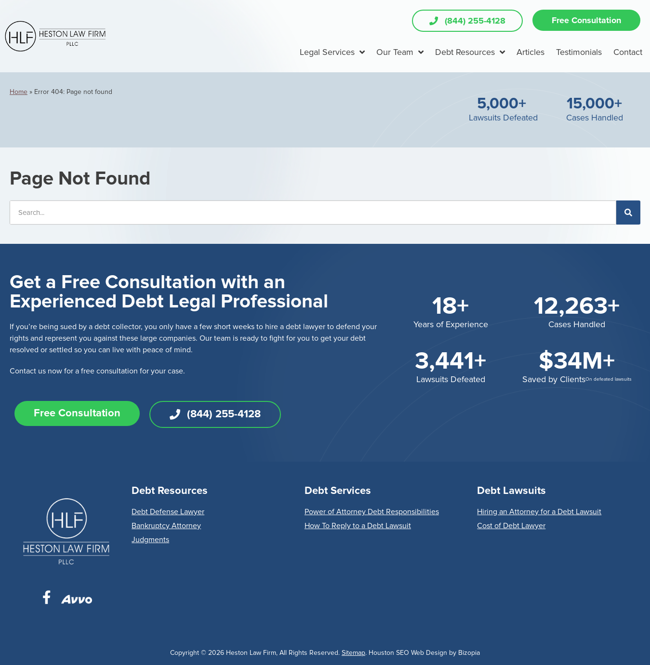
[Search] (628, 212)
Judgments (150, 540)
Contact (627, 52)
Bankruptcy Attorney (166, 526)
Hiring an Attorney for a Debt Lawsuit (539, 512)
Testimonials (579, 52)
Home (18, 92)
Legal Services (332, 52)
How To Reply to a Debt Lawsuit (358, 526)
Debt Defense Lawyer (168, 512)
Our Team (400, 52)
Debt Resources (470, 52)
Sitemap (353, 653)
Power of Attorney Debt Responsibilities (372, 512)
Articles (530, 52)
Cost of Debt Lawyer (511, 526)
